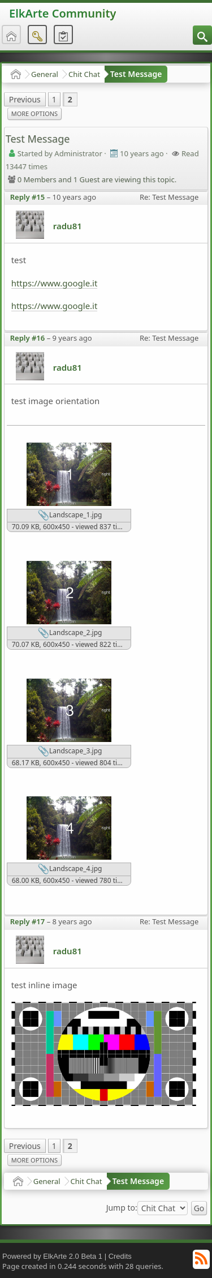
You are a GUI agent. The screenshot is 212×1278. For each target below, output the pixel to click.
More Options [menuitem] (34, 113)
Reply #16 (27, 338)
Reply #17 (27, 921)
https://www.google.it (54, 283)
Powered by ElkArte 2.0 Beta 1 (52, 1256)
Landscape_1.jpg (70, 515)
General (44, 74)
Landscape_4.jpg (70, 869)
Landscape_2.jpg (70, 633)
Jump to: (121, 1208)
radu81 (67, 225)
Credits (120, 1256)
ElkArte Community (62, 13)
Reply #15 (27, 197)
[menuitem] (202, 35)
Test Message (136, 73)
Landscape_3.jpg (70, 751)
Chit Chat (84, 74)
